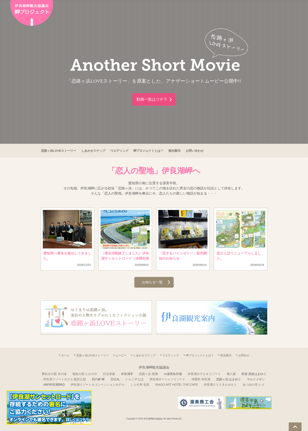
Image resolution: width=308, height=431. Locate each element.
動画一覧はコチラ (151, 99)
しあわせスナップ (93, 150)
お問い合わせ (195, 150)
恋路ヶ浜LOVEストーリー (58, 150)
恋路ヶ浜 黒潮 (148, 374)
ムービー (121, 355)
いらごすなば (135, 379)
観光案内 (175, 150)
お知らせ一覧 (152, 282)
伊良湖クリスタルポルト (220, 384)
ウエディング (119, 150)
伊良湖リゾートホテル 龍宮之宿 (64, 379)
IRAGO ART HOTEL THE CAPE (176, 384)
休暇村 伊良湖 (200, 379)
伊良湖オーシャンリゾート (167, 379)
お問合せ (243, 355)
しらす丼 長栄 (139, 384)
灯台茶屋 (109, 374)
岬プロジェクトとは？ (148, 150)
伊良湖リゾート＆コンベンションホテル (97, 384)
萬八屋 (231, 374)
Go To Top (295, 426)
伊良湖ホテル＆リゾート (204, 374)
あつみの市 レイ (254, 384)
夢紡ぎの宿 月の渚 (54, 374)
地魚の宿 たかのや (84, 374)
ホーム (65, 355)
